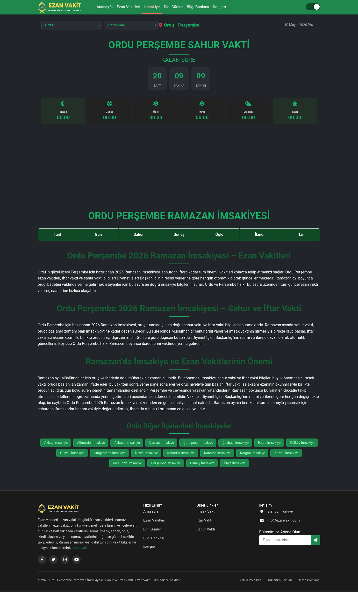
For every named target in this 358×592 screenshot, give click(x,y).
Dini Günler (174, 7)
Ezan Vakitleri (125, 7)
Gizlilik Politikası (250, 581)
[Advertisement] (179, 170)
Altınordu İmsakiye (91, 444)
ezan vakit (81, 549)
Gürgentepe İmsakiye (110, 454)
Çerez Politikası (309, 581)
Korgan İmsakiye (252, 454)
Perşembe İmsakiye (166, 465)
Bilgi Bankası (201, 7)
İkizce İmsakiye (146, 454)
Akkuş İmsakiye (56, 444)
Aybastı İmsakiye (127, 444)
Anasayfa (99, 7)
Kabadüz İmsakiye (180, 454)
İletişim (225, 7)
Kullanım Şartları (280, 581)
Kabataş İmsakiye (217, 454)
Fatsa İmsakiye (269, 444)
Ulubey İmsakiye (202, 465)
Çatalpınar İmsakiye (198, 444)
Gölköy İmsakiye (302, 444)
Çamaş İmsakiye (161, 444)
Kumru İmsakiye (286, 454)
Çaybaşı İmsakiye (235, 444)
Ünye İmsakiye (235, 465)
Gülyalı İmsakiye (72, 454)
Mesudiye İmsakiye (127, 465)
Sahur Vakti (205, 531)
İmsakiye (151, 7)
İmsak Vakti (205, 513)
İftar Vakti (204, 522)
